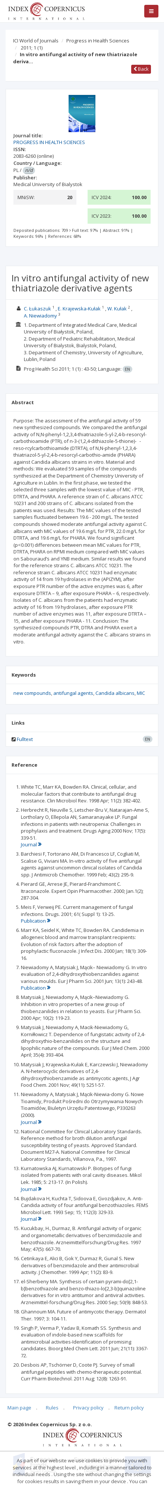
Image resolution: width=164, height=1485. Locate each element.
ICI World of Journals (36, 40)
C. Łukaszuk (37, 308)
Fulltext (25, 739)
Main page (19, 1407)
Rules (52, 1407)
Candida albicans (115, 693)
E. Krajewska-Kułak (79, 308)
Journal (31, 844)
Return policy (129, 1407)
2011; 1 (31, 47)
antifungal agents (73, 693)
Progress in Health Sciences (97, 40)
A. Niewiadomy (40, 315)
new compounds (32, 693)
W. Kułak (117, 308)
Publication (35, 920)
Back (141, 69)
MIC (141, 693)
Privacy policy (88, 1407)
